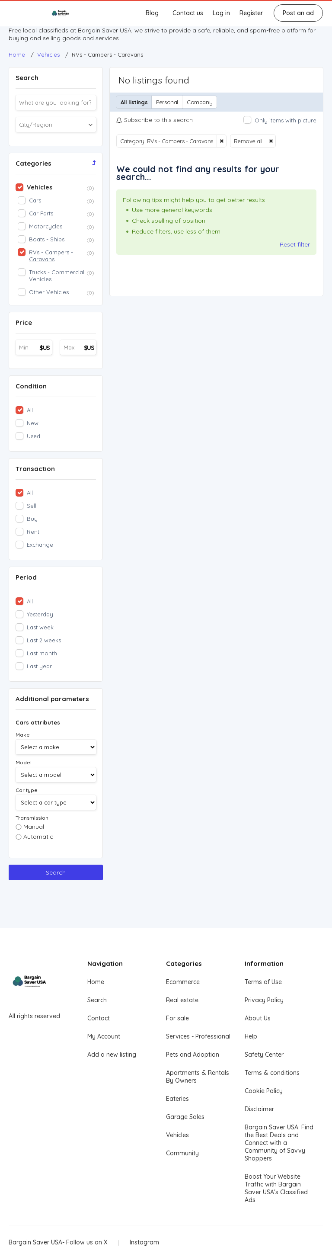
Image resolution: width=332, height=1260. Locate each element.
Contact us (187, 13)
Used (33, 436)
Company (199, 102)
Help (251, 1036)
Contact (98, 1018)
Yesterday (40, 614)
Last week (40, 627)
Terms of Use (263, 982)
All (30, 410)
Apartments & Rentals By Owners (197, 1076)
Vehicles (177, 1135)
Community (182, 1153)
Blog (152, 13)
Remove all (248, 141)
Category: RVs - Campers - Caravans (166, 141)
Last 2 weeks (44, 640)
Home (95, 982)
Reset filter (295, 244)
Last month (42, 653)
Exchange (40, 544)
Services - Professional (198, 1036)
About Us (258, 1018)
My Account (103, 1036)
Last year (39, 666)
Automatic (38, 836)
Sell (31, 505)
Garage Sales (185, 1117)
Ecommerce (183, 982)
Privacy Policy (264, 1000)
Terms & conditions (272, 1073)
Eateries (177, 1099)
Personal (167, 102)
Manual (33, 826)
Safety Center (264, 1054)
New (32, 423)
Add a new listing (111, 1054)
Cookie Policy (264, 1091)
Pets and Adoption (192, 1054)
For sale (177, 1018)
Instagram (144, 1242)
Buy (32, 518)
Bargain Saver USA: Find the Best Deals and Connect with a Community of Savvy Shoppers (279, 1142)
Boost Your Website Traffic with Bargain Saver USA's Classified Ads (276, 1188)
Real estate (182, 1000)
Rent (33, 531)
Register (251, 13)
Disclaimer (259, 1109)
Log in (221, 13)
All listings (134, 102)
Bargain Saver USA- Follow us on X (58, 1242)
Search (56, 872)
